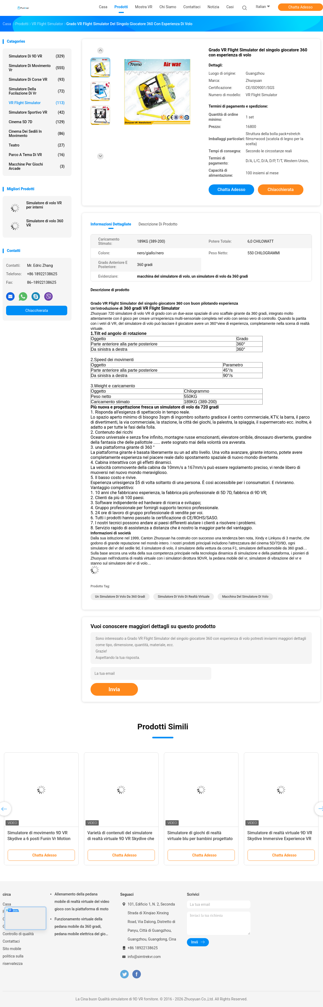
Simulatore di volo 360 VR (44, 223)
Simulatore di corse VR (37, 79)
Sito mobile (12, 949)
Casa (7, 904)
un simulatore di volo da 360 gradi (120, 596)
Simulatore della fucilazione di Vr (37, 91)
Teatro (37, 145)
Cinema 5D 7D (37, 122)
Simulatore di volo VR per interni (44, 205)
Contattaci (11, 941)
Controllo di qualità (18, 934)
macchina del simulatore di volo (245, 596)
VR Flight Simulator (37, 102)
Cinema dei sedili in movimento (37, 133)
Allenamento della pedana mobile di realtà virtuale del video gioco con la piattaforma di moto (82, 901)
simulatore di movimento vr (37, 68)
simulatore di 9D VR (37, 56)
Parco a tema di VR (37, 154)
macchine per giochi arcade (37, 166)
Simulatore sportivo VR (37, 112)
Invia (114, 689)
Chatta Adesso (300, 7)
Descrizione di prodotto (157, 224)
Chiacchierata (36, 310)
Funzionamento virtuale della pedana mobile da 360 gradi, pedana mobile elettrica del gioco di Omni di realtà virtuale (82, 927)
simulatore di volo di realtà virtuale (183, 596)
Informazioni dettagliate (111, 224)
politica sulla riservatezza (13, 960)
